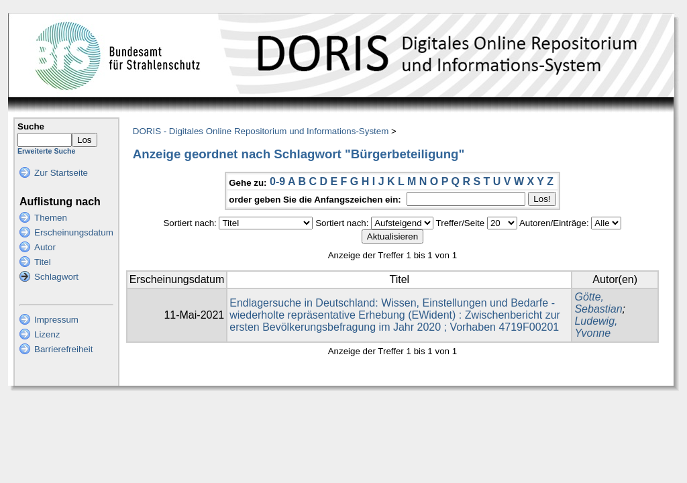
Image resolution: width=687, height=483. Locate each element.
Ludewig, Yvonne (595, 327)
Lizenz (47, 334)
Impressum (56, 320)
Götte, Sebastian (598, 303)
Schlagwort (56, 277)
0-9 (277, 181)
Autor (45, 247)
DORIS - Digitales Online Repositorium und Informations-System (260, 131)
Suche (30, 126)
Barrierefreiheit (63, 349)
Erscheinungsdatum (73, 232)
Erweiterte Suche (46, 151)
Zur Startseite (61, 173)
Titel (42, 262)
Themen (50, 218)
